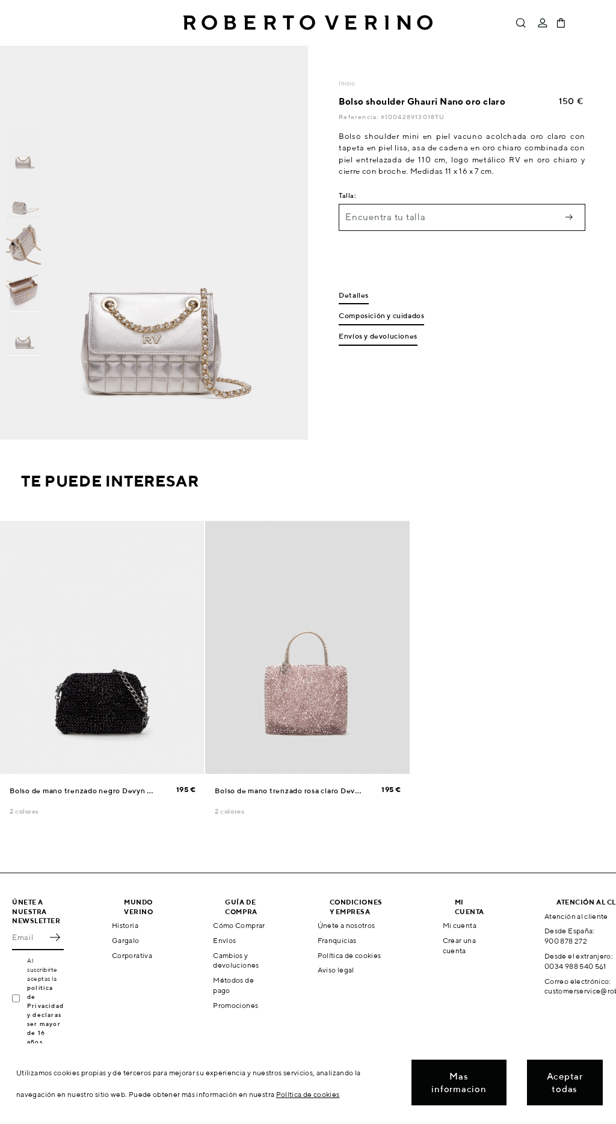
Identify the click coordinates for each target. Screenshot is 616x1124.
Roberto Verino (308, 23)
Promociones (235, 1005)
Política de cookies (349, 955)
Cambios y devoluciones (236, 960)
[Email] (29, 937)
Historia (125, 925)
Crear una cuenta (459, 945)
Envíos (224, 940)
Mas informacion (458, 1082)
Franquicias (337, 940)
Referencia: (359, 116)
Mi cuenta (459, 925)
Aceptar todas (565, 1082)
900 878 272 (565, 940)
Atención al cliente (576, 916)
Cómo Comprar (239, 925)
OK (55, 937)
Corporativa (132, 955)
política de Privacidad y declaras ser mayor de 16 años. (45, 1014)
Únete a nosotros (346, 925)
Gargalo (126, 940)
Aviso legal (336, 969)
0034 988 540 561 (575, 966)
